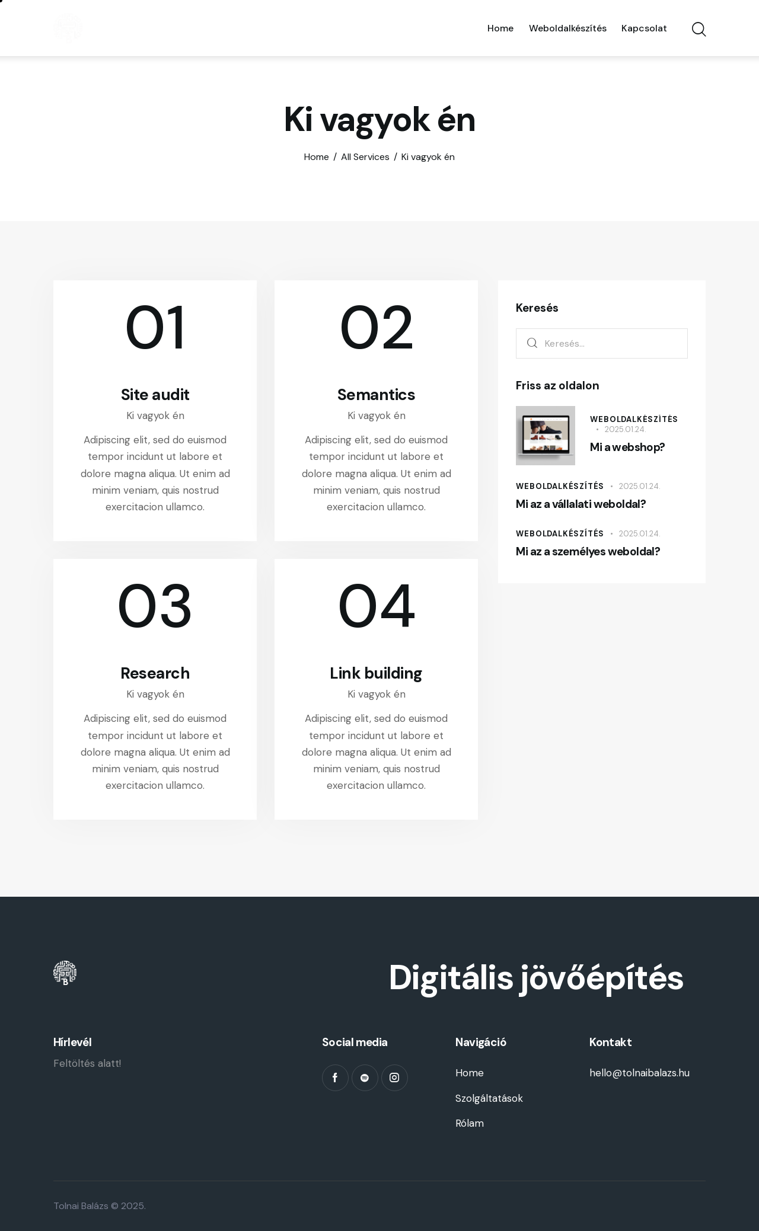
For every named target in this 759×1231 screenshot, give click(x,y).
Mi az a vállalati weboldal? (581, 504)
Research (155, 673)
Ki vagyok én (155, 415)
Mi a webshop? (627, 447)
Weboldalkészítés (634, 419)
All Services (365, 157)
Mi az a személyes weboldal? (588, 551)
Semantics (376, 394)
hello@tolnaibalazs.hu (639, 1072)
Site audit (155, 394)
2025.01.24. (625, 429)
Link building (376, 673)
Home (316, 157)
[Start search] (698, 30)
